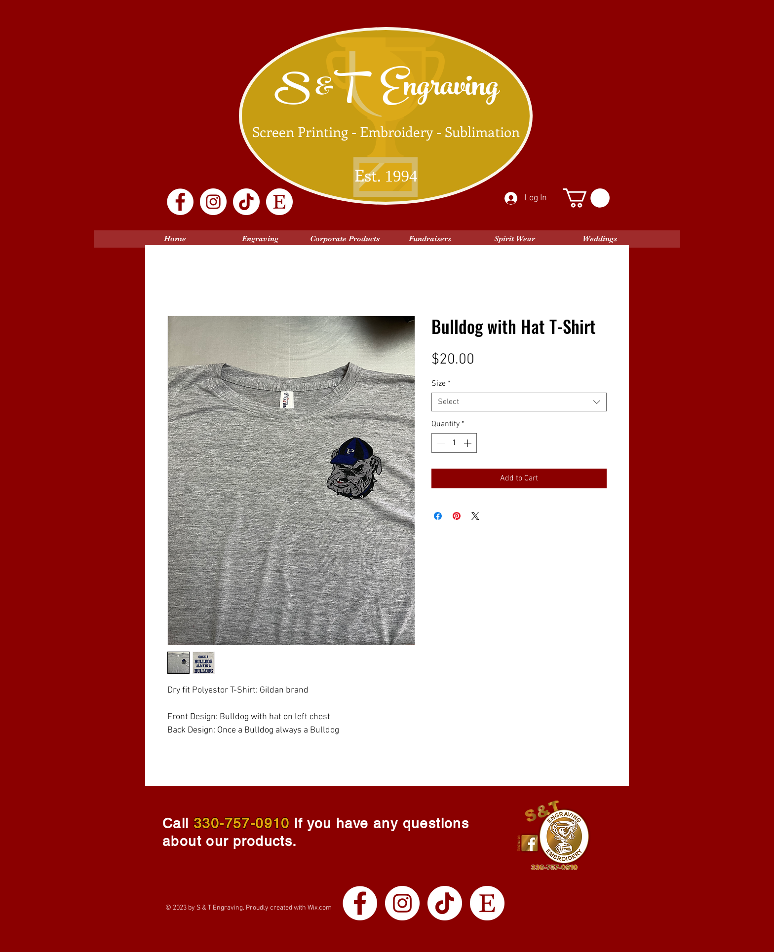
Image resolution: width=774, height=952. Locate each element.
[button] (586, 198)
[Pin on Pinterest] (457, 516)
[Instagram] (213, 201)
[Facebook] (180, 201)
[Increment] (468, 443)
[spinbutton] (454, 443)
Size (441, 384)
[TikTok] (246, 201)
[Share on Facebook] (438, 516)
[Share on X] (475, 516)
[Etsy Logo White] (279, 201)
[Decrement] (440, 443)
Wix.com (320, 908)
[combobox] (519, 402)
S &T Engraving (386, 89)
